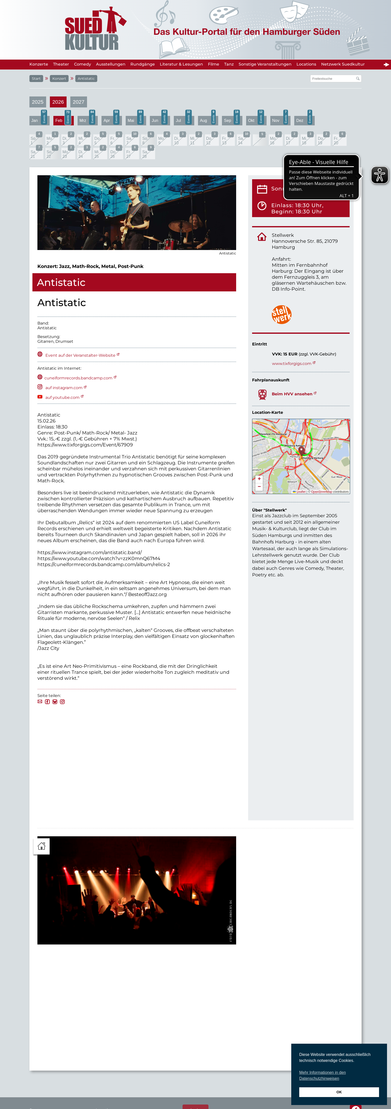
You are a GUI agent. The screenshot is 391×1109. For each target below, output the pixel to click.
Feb (63, 120)
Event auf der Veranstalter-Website (80, 355)
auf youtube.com (62, 397)
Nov (280, 120)
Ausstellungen (110, 64)
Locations (306, 64)
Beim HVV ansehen (292, 394)
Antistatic (86, 78)
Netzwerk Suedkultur (343, 64)
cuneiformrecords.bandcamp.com (78, 378)
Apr (111, 120)
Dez (304, 120)
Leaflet (299, 492)
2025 (37, 102)
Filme (213, 64)
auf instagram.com (63, 388)
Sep (232, 120)
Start (36, 78)
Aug (208, 120)
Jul (184, 120)
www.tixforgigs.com (291, 363)
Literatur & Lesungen (181, 64)
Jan (39, 120)
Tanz (229, 64)
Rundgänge (142, 64)
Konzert (59, 78)
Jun (160, 120)
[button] (301, 451)
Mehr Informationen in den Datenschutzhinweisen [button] (322, 1075)
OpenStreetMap (321, 492)
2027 (78, 102)
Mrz (88, 120)
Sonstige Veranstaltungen (265, 64)
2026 (58, 102)
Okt (256, 120)
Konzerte (38, 64)
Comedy (82, 64)
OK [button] (339, 1092)
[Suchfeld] (333, 78)
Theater (61, 64)
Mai (136, 120)
